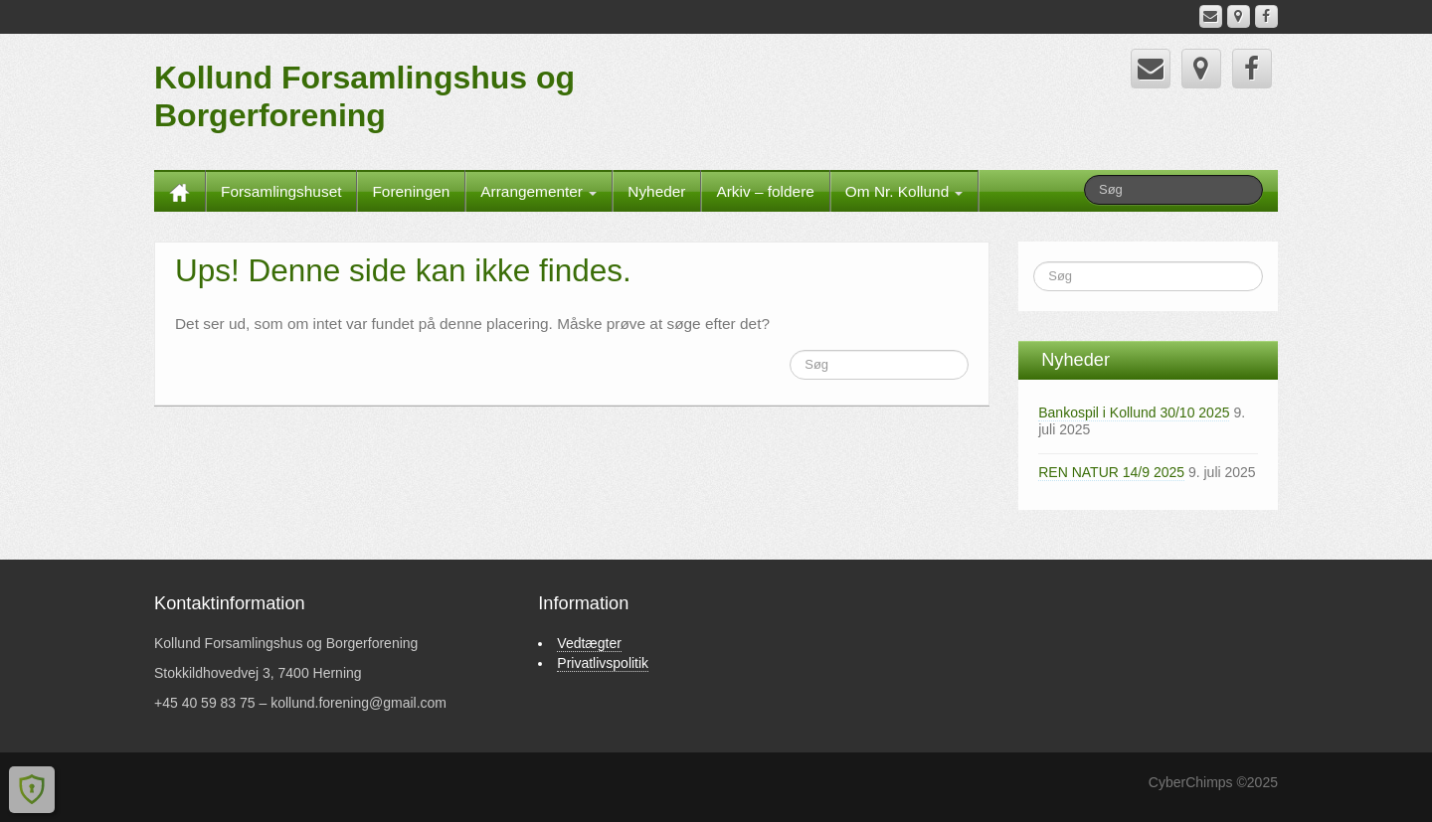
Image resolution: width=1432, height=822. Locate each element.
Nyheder (656, 191)
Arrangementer (538, 191)
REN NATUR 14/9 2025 (1111, 472)
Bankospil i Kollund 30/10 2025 (1133, 412)
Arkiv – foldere (764, 191)
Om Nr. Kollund (904, 191)
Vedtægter (589, 643)
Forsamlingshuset (281, 191)
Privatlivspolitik (602, 663)
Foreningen (410, 191)
